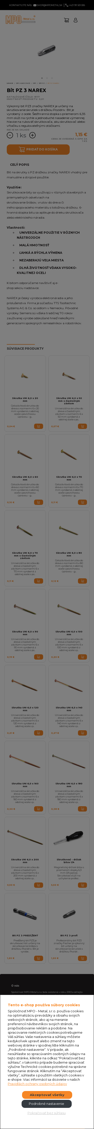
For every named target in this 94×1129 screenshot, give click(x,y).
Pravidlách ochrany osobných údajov (37, 1084)
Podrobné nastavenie (46, 1104)
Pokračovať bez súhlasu (47, 1113)
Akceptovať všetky (47, 1095)
